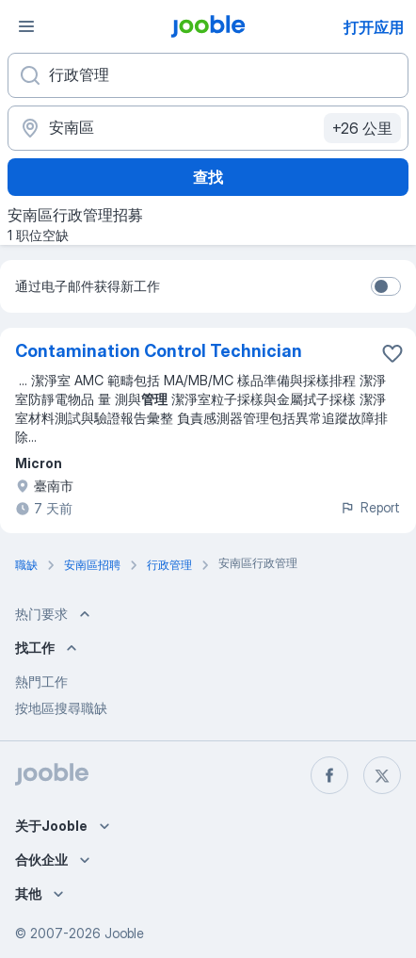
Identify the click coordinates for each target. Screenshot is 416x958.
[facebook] (329, 775)
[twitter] (382, 775)
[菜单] (26, 26)
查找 (208, 177)
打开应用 (374, 27)
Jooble (124, 933)
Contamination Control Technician (158, 351)
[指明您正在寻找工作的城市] (208, 128)
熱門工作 (41, 682)
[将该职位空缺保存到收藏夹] (392, 353)
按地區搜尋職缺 (61, 708)
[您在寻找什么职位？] (208, 75)
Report (370, 507)
